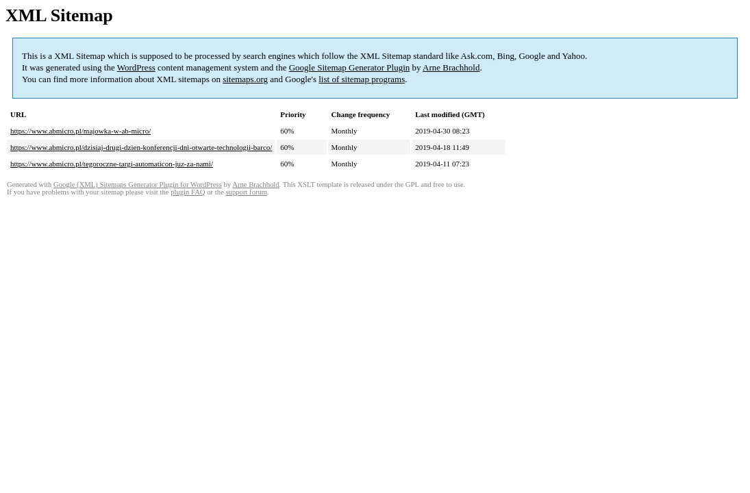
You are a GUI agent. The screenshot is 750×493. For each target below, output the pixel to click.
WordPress (136, 67)
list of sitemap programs (361, 79)
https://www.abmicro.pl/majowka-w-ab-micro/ (80, 131)
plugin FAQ (188, 192)
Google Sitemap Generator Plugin (349, 67)
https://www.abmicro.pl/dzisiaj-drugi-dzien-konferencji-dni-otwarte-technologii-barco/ (141, 147)
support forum (246, 192)
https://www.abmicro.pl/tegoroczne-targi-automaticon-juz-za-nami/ (111, 164)
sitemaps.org (245, 79)
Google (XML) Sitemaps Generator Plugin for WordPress (137, 184)
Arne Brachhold (451, 67)
